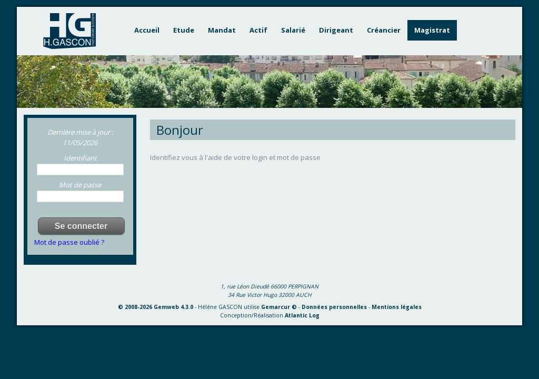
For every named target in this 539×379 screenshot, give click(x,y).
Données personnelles (334, 307)
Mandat (222, 30)
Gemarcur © (279, 307)
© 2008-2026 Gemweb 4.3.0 (155, 307)
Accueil (146, 30)
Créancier (384, 30)
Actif (258, 30)
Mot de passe (80, 185)
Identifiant (80, 158)
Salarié (293, 30)
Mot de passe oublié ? (69, 242)
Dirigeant (336, 30)
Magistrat (432, 30)
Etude (183, 30)
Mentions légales (397, 307)
